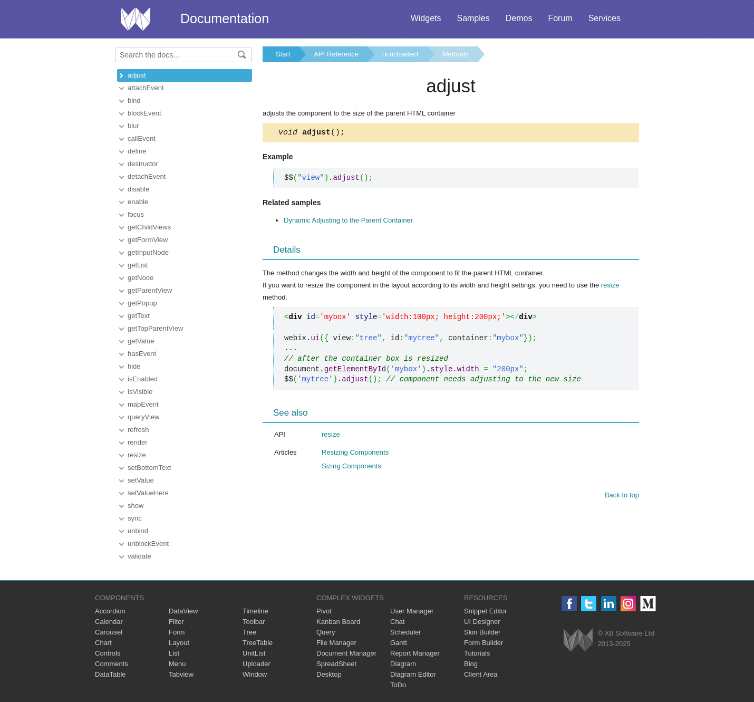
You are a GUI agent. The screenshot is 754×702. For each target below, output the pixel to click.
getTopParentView (155, 328)
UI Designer (482, 622)
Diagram (403, 664)
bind (134, 100)
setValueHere (148, 493)
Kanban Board (338, 622)
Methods (455, 54)
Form (177, 632)
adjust (137, 75)
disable (138, 189)
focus (136, 214)
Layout (179, 643)
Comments (111, 664)
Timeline (255, 611)
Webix (578, 640)
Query (325, 632)
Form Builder (483, 643)
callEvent (142, 138)
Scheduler (405, 632)
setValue (141, 480)
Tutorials (477, 653)
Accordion (110, 611)
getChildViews (149, 227)
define (137, 151)
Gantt (398, 643)
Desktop (329, 674)
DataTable (110, 674)
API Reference (336, 54)
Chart (103, 643)
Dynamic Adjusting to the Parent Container (348, 222)
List (174, 653)
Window (255, 674)
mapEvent (143, 404)
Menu (177, 664)
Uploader (256, 664)
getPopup (142, 303)
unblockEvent (148, 543)
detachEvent (147, 176)
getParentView (150, 290)
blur (133, 126)
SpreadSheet (336, 664)
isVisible (140, 392)
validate (139, 556)
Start (283, 54)
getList (138, 265)
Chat (397, 622)
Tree (249, 632)
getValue (141, 341)
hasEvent (142, 354)
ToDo (398, 685)
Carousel (108, 632)
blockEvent (144, 113)
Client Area (481, 674)
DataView (183, 611)
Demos (519, 18)
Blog (471, 664)
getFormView (148, 240)
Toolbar (254, 622)
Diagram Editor (413, 674)
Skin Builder (482, 632)
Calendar (109, 622)
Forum (560, 18)
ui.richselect (400, 54)
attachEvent (146, 88)
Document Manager (346, 653)
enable (138, 202)
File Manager (336, 643)
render (138, 442)
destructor (143, 164)
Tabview (181, 674)
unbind (138, 531)
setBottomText (149, 468)
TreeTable (258, 643)
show (135, 505)
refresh (138, 430)
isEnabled (143, 379)
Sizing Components (351, 468)
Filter (176, 622)
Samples (473, 18)
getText (139, 316)
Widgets (426, 18)
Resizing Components (355, 454)
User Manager (411, 611)
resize (137, 455)
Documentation (224, 18)
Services (604, 18)
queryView (143, 417)
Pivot (324, 611)
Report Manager (415, 653)
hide (134, 366)
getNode (140, 278)
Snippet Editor (485, 611)
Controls (107, 653)
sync (135, 518)
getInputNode (148, 252)
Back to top (622, 497)
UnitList (254, 653)
